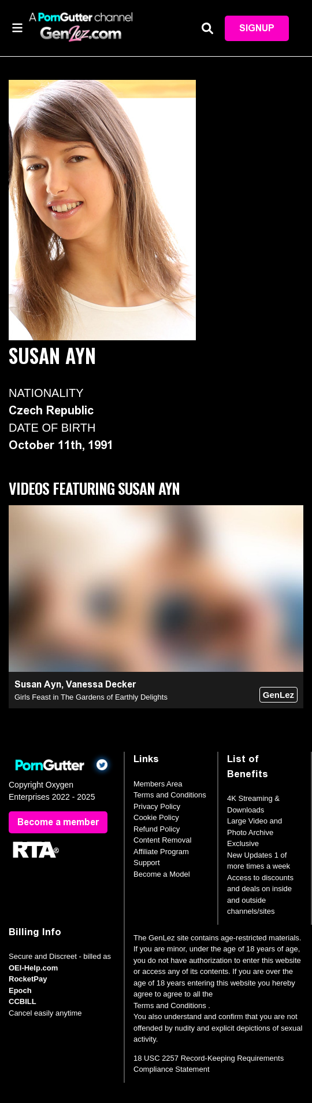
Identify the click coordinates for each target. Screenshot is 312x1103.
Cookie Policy (156, 817)
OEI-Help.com (33, 968)
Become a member (58, 822)
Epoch (20, 990)
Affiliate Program (161, 851)
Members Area (158, 784)
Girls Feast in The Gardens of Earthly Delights (91, 697)
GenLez (278, 695)
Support (146, 862)
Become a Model (161, 874)
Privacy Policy (156, 806)
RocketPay (28, 979)
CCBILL (22, 1001)
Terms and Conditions (169, 795)
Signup (256, 28)
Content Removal (162, 840)
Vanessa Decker (101, 684)
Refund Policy (156, 829)
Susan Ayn (37, 684)
